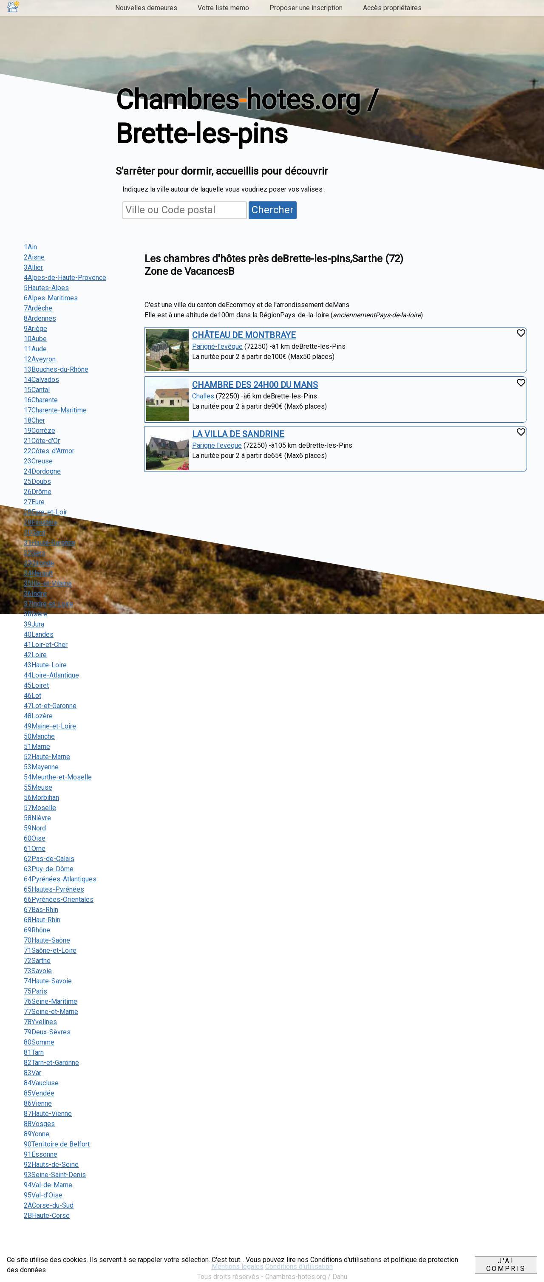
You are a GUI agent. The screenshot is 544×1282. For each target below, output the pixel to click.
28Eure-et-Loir (45, 512)
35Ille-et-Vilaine (48, 583)
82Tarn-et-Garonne (51, 1063)
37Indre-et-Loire (48, 604)
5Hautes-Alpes (46, 288)
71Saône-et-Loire (50, 950)
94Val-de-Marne (48, 1185)
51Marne (37, 747)
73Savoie (38, 971)
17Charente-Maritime (55, 410)
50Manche (39, 736)
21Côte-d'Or (42, 441)
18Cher (34, 420)
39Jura (34, 624)
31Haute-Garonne (50, 543)
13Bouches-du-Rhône (56, 369)
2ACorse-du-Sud (49, 1205)
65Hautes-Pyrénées (54, 889)
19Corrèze (39, 430)
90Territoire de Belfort (57, 1144)
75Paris (35, 991)
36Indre (35, 594)
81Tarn (34, 1052)
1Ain (30, 247)
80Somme (39, 1042)
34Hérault (38, 573)
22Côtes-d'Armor (49, 451)
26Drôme (37, 492)
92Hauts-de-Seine (51, 1165)
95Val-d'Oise (43, 1195)
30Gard (34, 532)
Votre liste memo (223, 8)
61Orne (34, 848)
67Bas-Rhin (41, 910)
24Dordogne (42, 471)
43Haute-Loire (45, 665)
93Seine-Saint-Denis (55, 1175)
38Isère (35, 614)
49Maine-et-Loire (50, 726)
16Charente (41, 400)
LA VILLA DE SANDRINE (238, 434)
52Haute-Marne (47, 757)
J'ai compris (506, 1265)
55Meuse (38, 787)
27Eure (34, 502)
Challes (203, 396)
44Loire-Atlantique (51, 675)
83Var (32, 1073)
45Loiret (36, 685)
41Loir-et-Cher (46, 645)
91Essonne (40, 1154)
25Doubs (37, 481)
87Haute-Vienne (48, 1114)
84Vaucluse (41, 1083)
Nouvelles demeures (146, 8)
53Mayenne (41, 767)
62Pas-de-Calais (49, 859)
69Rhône (37, 930)
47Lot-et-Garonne (50, 706)
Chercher (273, 210)
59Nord (35, 828)
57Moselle (40, 808)
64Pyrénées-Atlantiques (60, 879)
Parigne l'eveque (217, 445)
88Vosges (39, 1124)
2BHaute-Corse (47, 1215)
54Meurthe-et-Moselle (58, 777)
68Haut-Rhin (42, 920)
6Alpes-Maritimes (51, 298)
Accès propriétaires (392, 8)
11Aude (35, 349)
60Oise (34, 838)
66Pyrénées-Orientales (59, 899)
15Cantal (37, 390)
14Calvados (41, 380)
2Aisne (34, 257)
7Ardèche (38, 308)
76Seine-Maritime (50, 1001)
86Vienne (38, 1103)
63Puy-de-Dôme (49, 869)
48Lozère (38, 716)
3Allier (33, 267)
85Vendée (39, 1093)
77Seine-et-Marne (51, 1012)
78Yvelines (40, 1022)
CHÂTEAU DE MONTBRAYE (244, 335)
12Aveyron (40, 359)
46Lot (32, 696)
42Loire (35, 655)
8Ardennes (40, 318)
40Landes (39, 634)
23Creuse (38, 461)
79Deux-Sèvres (47, 1032)
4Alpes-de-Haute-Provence (65, 278)
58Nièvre (37, 818)
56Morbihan (41, 797)
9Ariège (35, 329)
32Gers (34, 553)
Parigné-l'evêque (217, 346)
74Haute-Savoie (48, 981)
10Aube (35, 339)
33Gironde (39, 563)
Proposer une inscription (306, 8)
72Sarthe (37, 961)
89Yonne (36, 1134)
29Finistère (41, 522)
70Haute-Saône (47, 940)
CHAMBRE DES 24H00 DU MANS (255, 385)
